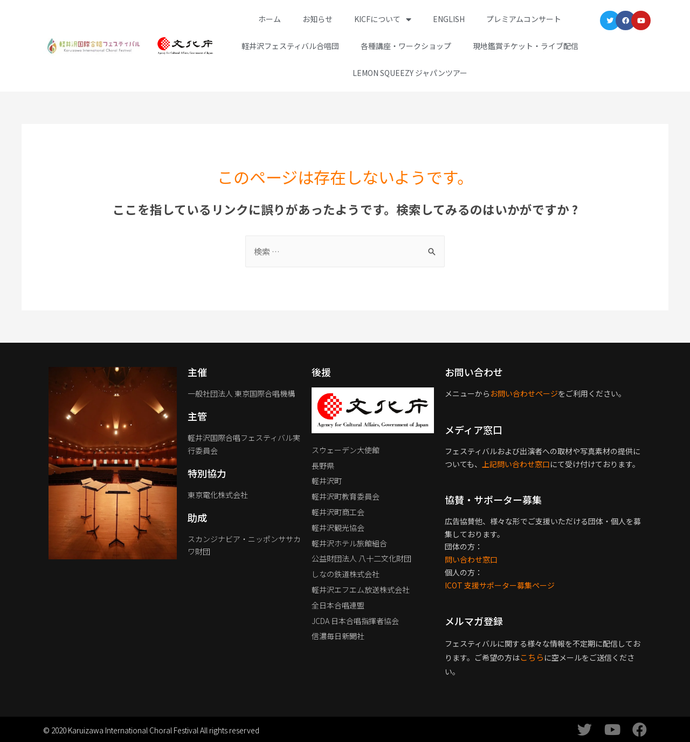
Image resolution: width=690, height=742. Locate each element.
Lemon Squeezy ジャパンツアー (410, 72)
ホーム (269, 18)
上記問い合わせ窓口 (516, 464)
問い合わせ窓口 (471, 559)
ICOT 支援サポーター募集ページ (500, 585)
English (449, 18)
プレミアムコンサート (523, 18)
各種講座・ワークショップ (406, 45)
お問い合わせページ (524, 393)
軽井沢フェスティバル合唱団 (290, 45)
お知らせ (317, 18)
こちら (532, 657)
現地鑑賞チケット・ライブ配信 (525, 45)
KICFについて (382, 19)
